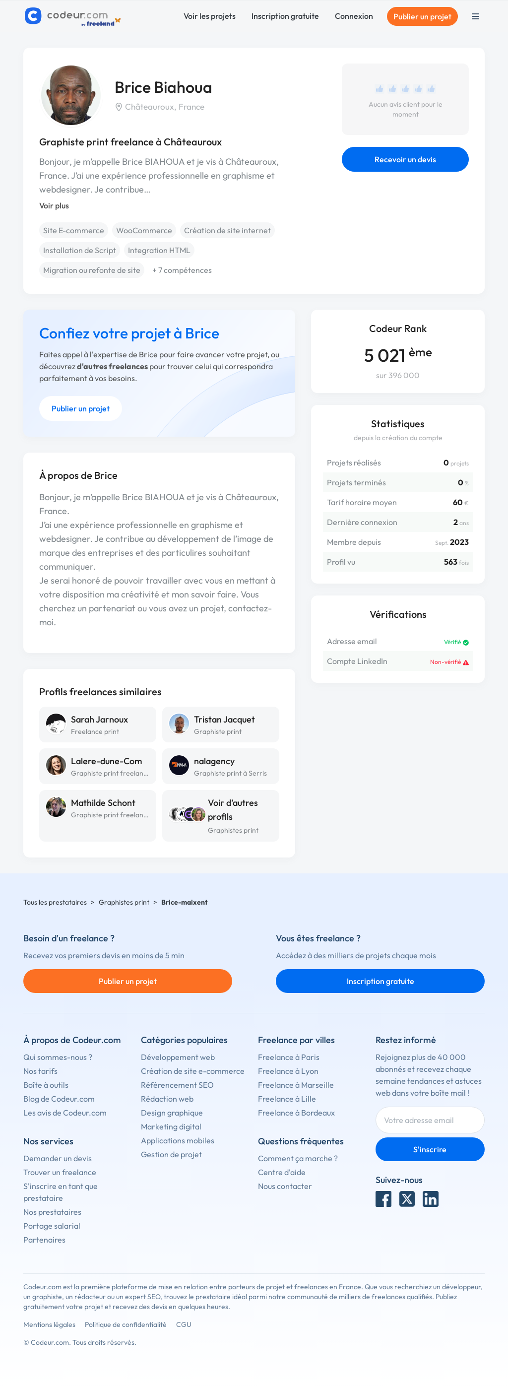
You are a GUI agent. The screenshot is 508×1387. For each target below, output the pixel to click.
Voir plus (54, 205)
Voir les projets (210, 16)
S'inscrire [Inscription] (429, 1149)
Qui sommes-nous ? (57, 1057)
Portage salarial (51, 1226)
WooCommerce (144, 230)
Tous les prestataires (55, 902)
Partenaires (44, 1240)
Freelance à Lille (287, 1099)
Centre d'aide (282, 1172)
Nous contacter (285, 1186)
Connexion (354, 16)
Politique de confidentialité (126, 1324)
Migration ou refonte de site (91, 270)
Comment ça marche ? (298, 1158)
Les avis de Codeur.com (65, 1113)
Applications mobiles (177, 1140)
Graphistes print (233, 830)
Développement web (178, 1057)
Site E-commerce (73, 230)
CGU (183, 1324)
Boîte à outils (45, 1085)
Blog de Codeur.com (59, 1099)
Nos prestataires (52, 1212)
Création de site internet (227, 230)
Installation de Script (79, 250)
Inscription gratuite (285, 16)
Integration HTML (159, 250)
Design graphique (172, 1113)
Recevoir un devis (405, 159)
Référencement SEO (177, 1085)
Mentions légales (49, 1324)
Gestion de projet (171, 1154)
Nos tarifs (40, 1071)
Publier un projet (422, 16)
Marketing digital (171, 1126)
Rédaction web (167, 1099)
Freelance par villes (296, 1040)
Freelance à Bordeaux (296, 1113)
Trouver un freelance (59, 1172)
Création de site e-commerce (193, 1071)
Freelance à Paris (288, 1057)
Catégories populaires (184, 1040)
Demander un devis (57, 1158)
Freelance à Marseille (296, 1085)
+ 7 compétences (182, 270)
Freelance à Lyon (288, 1071)
